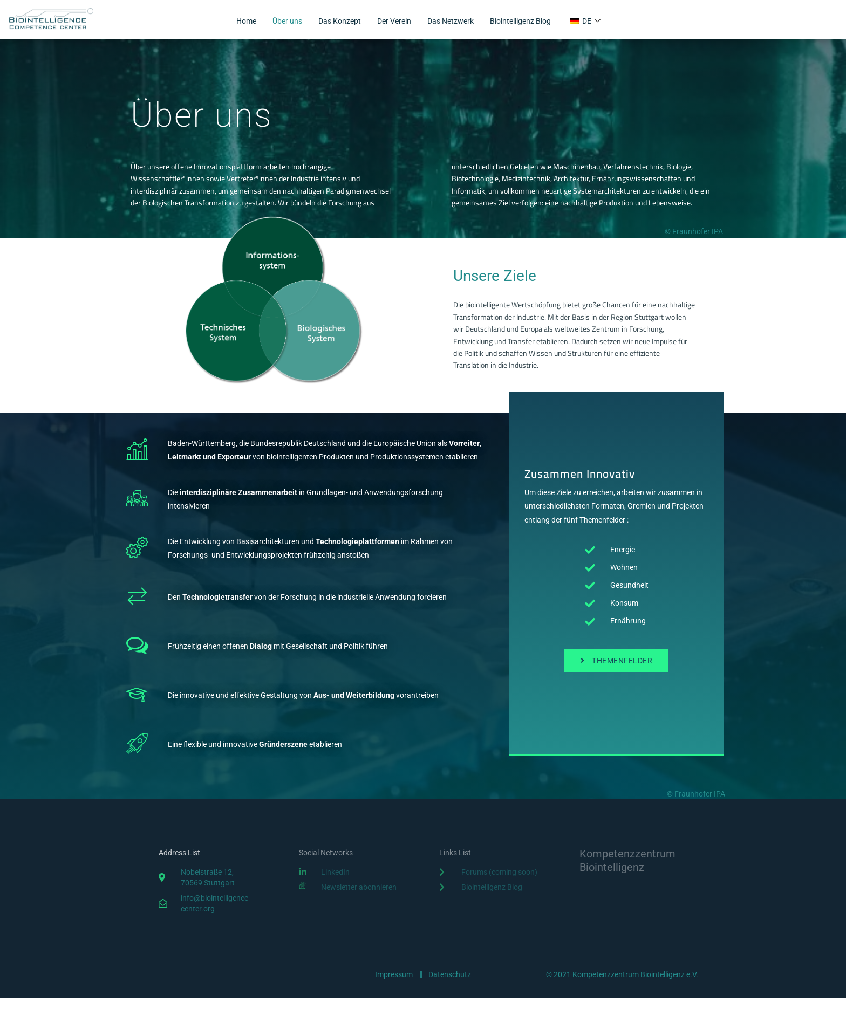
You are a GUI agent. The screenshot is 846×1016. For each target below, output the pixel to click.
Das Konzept (334, 21)
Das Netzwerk (452, 21)
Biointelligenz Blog (527, 21)
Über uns (280, 21)
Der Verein (392, 21)
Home (237, 21)
